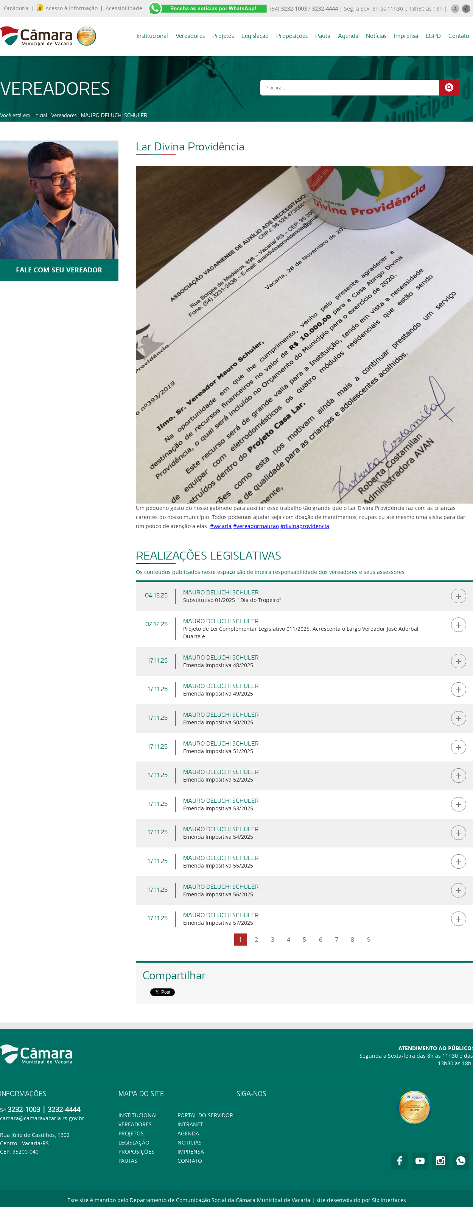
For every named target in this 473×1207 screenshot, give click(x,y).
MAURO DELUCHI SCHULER (114, 115)
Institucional (152, 35)
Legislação (255, 35)
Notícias (376, 35)
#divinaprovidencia (304, 526)
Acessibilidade (124, 8)
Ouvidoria (16, 8)
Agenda (348, 35)
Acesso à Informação (67, 8)
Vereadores (190, 35)
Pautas (127, 1160)
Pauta (322, 35)
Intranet (190, 1124)
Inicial (40, 115)
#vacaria (221, 526)
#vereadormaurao (256, 526)
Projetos (223, 35)
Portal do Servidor (205, 1115)
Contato (458, 35)
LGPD (433, 35)
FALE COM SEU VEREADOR (59, 270)
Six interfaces (389, 1200)
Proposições (292, 35)
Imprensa (406, 35)
